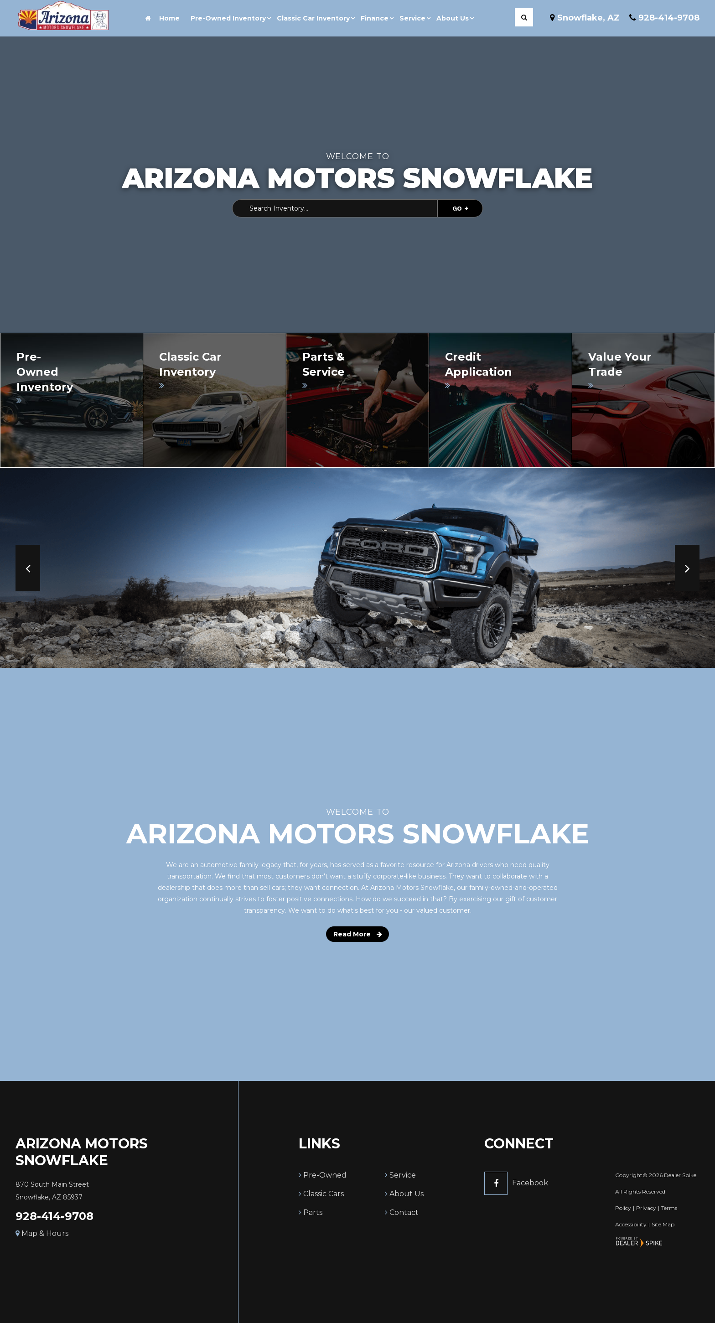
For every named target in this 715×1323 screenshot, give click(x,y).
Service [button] (412, 18)
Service (402, 1175)
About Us (406, 1193)
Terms (669, 1207)
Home (162, 18)
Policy (623, 1207)
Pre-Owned (325, 1175)
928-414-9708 (54, 1216)
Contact (404, 1212)
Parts (312, 1212)
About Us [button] (452, 18)
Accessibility (631, 1224)
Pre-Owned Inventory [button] (228, 18)
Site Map (663, 1224)
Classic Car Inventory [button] (313, 18)
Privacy (646, 1207)
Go (460, 208)
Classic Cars (323, 1193)
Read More (357, 934)
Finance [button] (375, 18)
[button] (28, 568)
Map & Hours (42, 1233)
